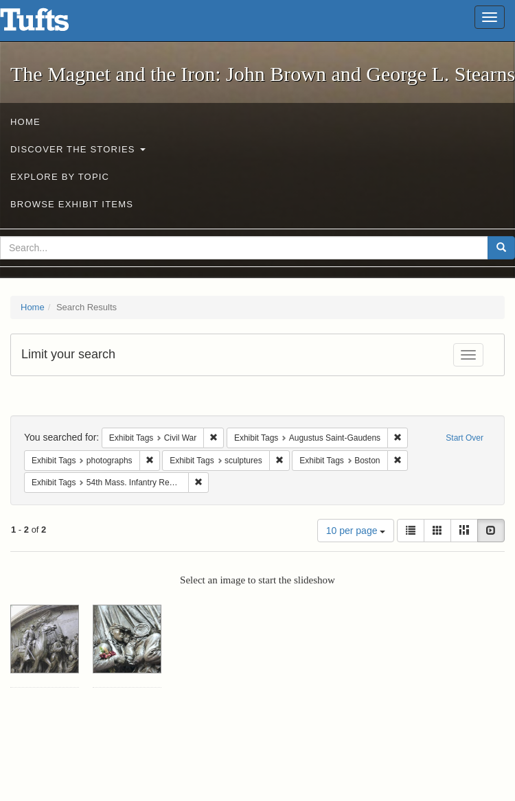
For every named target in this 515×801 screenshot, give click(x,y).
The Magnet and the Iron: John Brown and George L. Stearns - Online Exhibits (51, 24)
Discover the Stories (78, 149)
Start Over (464, 438)
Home (25, 122)
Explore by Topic (59, 177)
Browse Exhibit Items (71, 204)
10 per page (356, 530)
